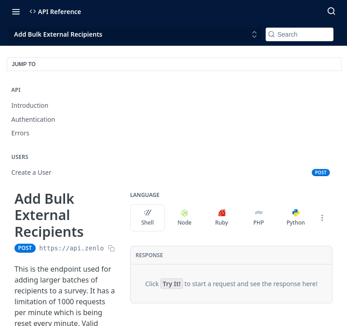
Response (149, 255)
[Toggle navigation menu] (16, 11)
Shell (147, 217)
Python (295, 217)
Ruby (221, 217)
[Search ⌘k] (331, 11)
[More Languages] (322, 218)
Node (185, 217)
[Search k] (299, 34)
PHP (258, 217)
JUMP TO (24, 64)
